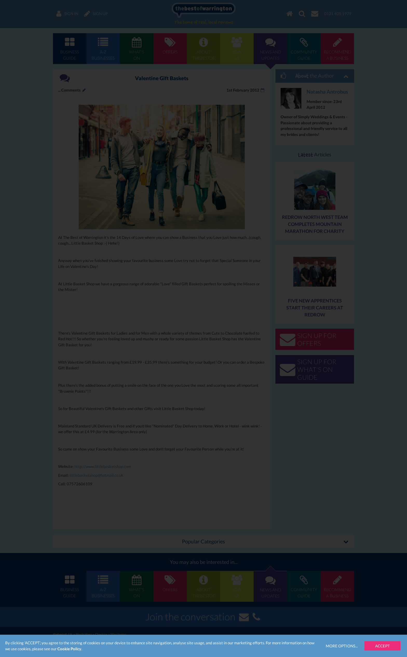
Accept (382, 646)
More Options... (342, 646)
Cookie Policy (69, 648)
